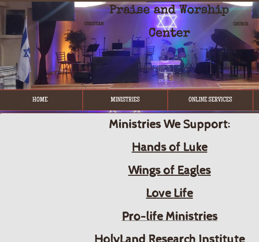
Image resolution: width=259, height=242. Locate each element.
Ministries (125, 100)
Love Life (169, 194)
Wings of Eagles (169, 171)
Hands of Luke (169, 147)
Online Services (210, 100)
